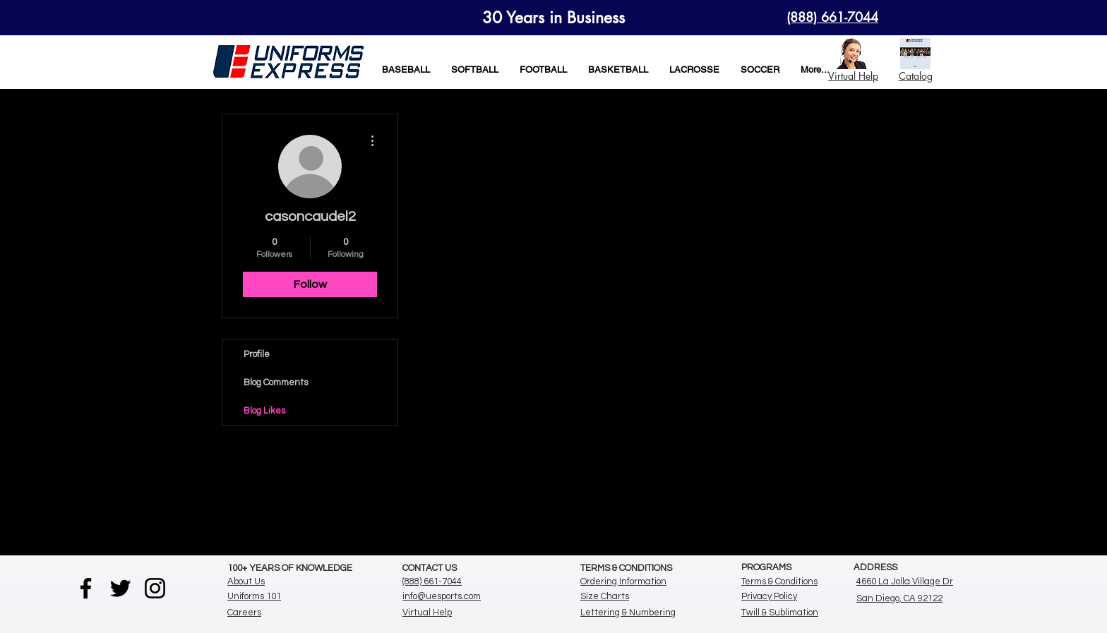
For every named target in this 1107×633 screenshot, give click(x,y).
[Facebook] (86, 588)
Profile (257, 354)
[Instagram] (155, 588)
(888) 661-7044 (432, 581)
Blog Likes (264, 411)
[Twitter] (120, 588)
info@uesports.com (441, 596)
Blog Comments (276, 382)
